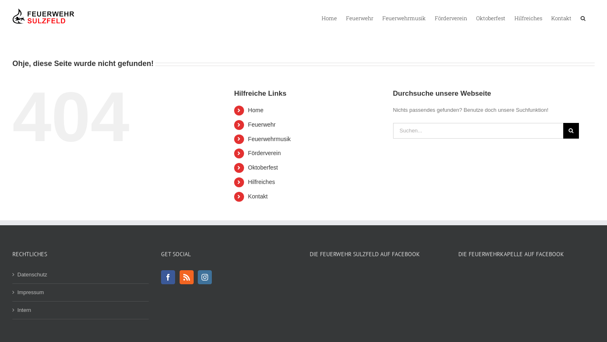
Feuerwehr (262, 124)
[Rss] (187, 277)
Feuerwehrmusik (269, 139)
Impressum (30, 292)
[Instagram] (205, 277)
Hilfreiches (261, 182)
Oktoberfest (263, 167)
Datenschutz (32, 274)
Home (255, 110)
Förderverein (264, 153)
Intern (24, 310)
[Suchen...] (478, 131)
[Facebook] (168, 277)
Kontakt (258, 196)
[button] (583, 17)
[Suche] (571, 131)
